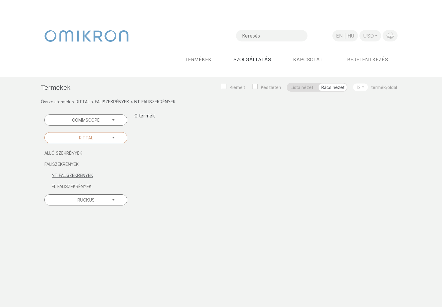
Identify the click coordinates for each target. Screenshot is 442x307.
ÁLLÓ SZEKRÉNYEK (63, 153)
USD (368, 36)
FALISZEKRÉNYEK (112, 101)
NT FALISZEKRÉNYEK (72, 175)
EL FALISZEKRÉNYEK (72, 186)
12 (359, 87)
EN (339, 36)
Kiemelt (237, 87)
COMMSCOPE (86, 120)
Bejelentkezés (367, 59)
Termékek (198, 59)
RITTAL (83, 101)
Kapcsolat (308, 59)
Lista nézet (301, 87)
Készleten (271, 87)
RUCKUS (86, 199)
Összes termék (56, 101)
